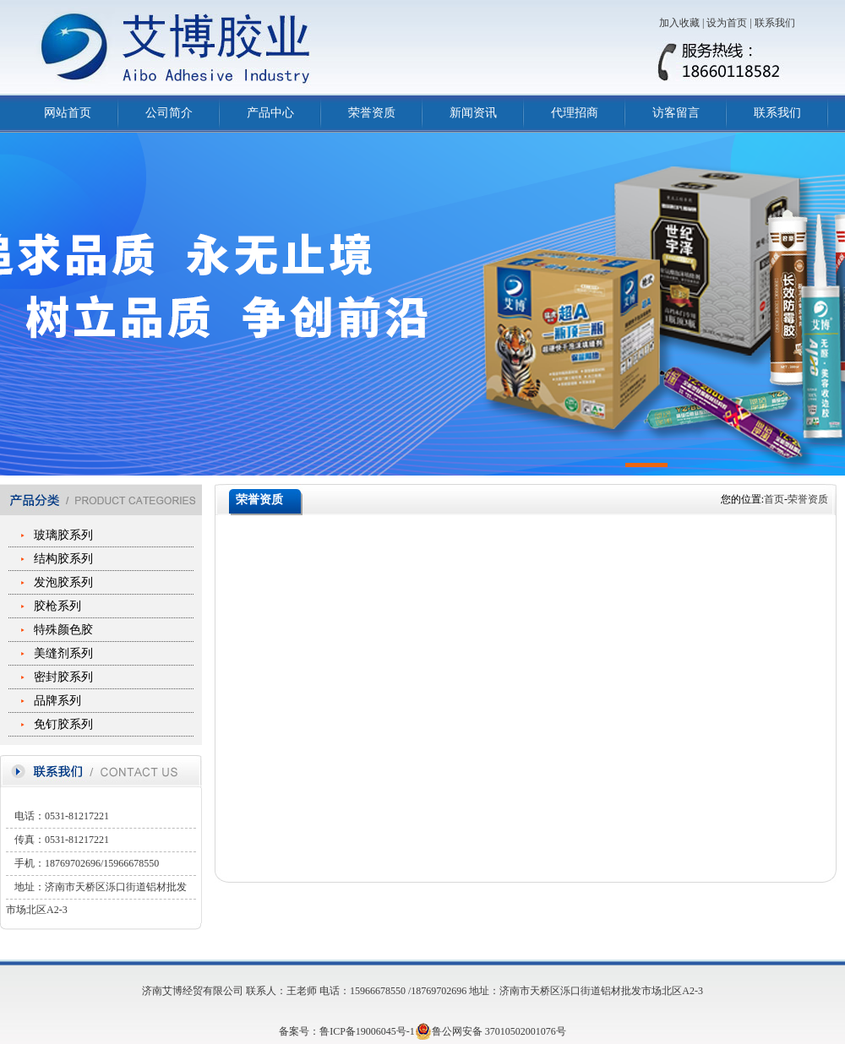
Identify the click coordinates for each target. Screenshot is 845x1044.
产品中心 (270, 112)
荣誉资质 (371, 112)
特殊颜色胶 (63, 629)
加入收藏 (679, 23)
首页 (774, 499)
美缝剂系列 (63, 653)
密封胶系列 (63, 677)
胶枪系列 (57, 606)
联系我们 (775, 23)
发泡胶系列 (63, 582)
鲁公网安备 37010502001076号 (490, 1031)
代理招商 (574, 112)
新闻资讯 (473, 112)
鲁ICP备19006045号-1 (367, 1031)
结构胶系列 (63, 558)
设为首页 (726, 23)
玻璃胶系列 (63, 535)
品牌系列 (57, 700)
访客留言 (676, 112)
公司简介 (169, 112)
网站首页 (67, 112)
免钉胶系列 (63, 724)
